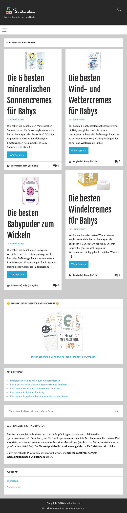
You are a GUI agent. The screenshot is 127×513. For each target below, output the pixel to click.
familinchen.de (72, 503)
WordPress (60, 508)
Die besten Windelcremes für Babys (90, 210)
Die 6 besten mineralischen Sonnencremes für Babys (38, 384)
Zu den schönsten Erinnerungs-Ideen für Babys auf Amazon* (64, 356)
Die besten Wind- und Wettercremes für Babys (35, 388)
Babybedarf (16, 165)
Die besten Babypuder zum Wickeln (30, 224)
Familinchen (17, 119)
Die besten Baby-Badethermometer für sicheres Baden (39, 396)
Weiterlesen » (17, 154)
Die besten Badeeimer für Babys (27, 392)
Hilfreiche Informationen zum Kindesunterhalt (35, 380)
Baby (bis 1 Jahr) (30, 165)
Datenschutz (13, 487)
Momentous (77, 508)
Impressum (13, 480)
